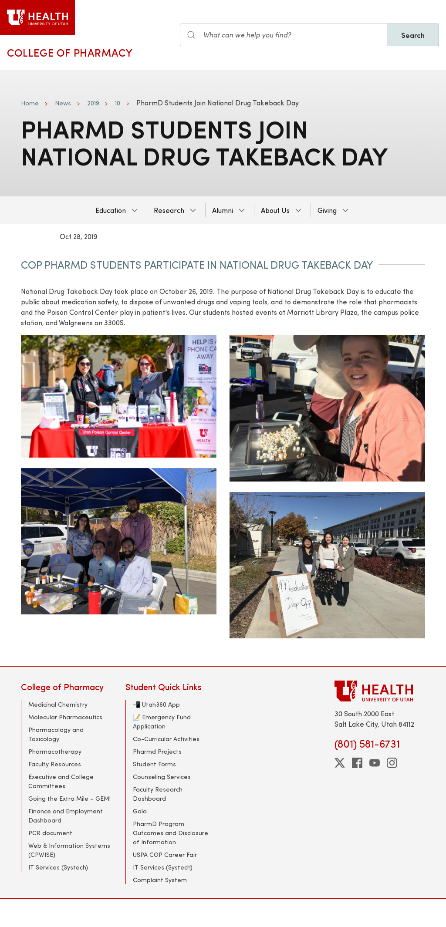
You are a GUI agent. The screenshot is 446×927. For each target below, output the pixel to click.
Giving (327, 210)
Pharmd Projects (157, 751)
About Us (275, 210)
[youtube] (374, 763)
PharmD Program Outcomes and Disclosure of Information (170, 832)
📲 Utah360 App (156, 704)
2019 (93, 103)
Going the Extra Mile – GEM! (69, 798)
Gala (140, 811)
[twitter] (339, 763)
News (63, 103)
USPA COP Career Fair (165, 854)
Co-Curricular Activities (166, 739)
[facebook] (357, 763)
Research (169, 210)
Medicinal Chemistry (58, 704)
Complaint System (160, 880)
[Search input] (283, 35)
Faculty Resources (54, 764)
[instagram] (392, 763)
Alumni (222, 210)
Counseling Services (162, 776)
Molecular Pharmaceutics (65, 717)
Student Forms (154, 764)
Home (30, 103)
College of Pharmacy (69, 52)
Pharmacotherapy (54, 751)
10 (117, 103)
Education (110, 210)
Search (413, 35)
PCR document (50, 833)
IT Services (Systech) (58, 867)
